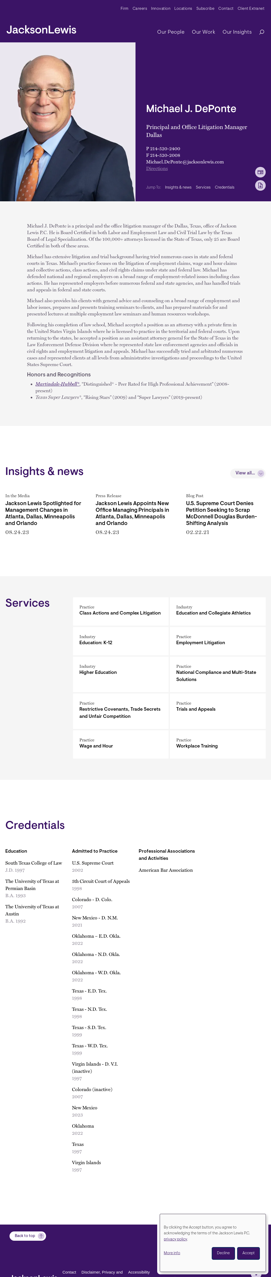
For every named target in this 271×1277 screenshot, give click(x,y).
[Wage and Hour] (121, 745)
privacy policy (175, 1240)
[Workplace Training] (218, 745)
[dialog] (213, 1243)
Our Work (203, 32)
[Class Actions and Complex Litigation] (121, 612)
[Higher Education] (121, 675)
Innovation (160, 9)
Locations (183, 9)
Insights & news (178, 188)
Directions (157, 168)
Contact (226, 9)
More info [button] (172, 1253)
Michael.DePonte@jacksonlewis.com (185, 161)
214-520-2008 (165, 155)
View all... (245, 473)
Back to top (25, 1236)
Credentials (224, 188)
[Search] (259, 32)
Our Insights (237, 32)
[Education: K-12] (121, 642)
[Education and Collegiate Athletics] (218, 612)
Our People (170, 32)
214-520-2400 (165, 148)
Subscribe (205, 9)
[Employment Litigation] (218, 642)
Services (203, 188)
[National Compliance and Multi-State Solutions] (218, 675)
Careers (140, 9)
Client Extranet (251, 9)
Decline (223, 1253)
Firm (125, 9)
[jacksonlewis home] (41, 28)
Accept (248, 1253)
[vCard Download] (260, 172)
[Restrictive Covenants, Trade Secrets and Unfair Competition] (121, 712)
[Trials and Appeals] (218, 712)
